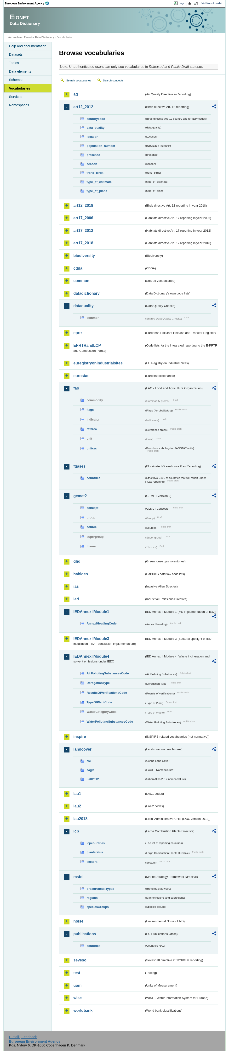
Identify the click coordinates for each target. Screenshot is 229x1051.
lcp (76, 831)
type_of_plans (96, 191)
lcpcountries (95, 843)
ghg (76, 561)
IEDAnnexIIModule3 (91, 639)
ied (76, 599)
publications (84, 934)
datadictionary (86, 293)
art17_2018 (83, 243)
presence (93, 155)
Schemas (16, 80)
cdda (77, 268)
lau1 (77, 794)
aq (75, 94)
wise (77, 998)
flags (90, 409)
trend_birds (94, 173)
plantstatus (94, 852)
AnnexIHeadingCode (101, 623)
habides (80, 574)
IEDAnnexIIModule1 (91, 612)
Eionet (28, 37)
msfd (77, 877)
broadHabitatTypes (100, 889)
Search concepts (113, 80)
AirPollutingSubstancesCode (107, 673)
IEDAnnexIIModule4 (91, 656)
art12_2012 (83, 107)
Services (15, 97)
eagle (90, 770)
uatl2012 (92, 779)
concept (92, 508)
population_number (100, 146)
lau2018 (80, 819)
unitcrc (91, 448)
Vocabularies (19, 88)
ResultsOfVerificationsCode (106, 692)
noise (78, 921)
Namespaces (19, 105)
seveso (79, 960)
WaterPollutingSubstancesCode (109, 721)
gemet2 (80, 496)
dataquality (83, 306)
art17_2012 (83, 231)
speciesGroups (97, 907)
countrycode (95, 119)
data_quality (95, 127)
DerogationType (97, 683)
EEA (28, 3)
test (76, 973)
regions (91, 898)
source (91, 527)
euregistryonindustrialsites (97, 363)
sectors (91, 862)
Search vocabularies (78, 80)
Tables (14, 63)
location (92, 137)
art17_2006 (83, 218)
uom (77, 985)
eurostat (80, 376)
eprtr (77, 333)
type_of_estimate (99, 182)
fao (76, 388)
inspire (79, 737)
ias (76, 586)
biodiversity (84, 256)
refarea (91, 429)
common (81, 281)
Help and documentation (27, 46)
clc (88, 761)
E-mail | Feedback (23, 1037)
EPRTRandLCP (87, 345)
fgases (79, 466)
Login (181, 3)
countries (93, 478)
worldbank (82, 1010)
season (91, 164)
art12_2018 (83, 205)
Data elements (20, 71)
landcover (82, 749)
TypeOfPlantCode (99, 702)
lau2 (77, 806)
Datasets (16, 54)
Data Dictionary (44, 37)
